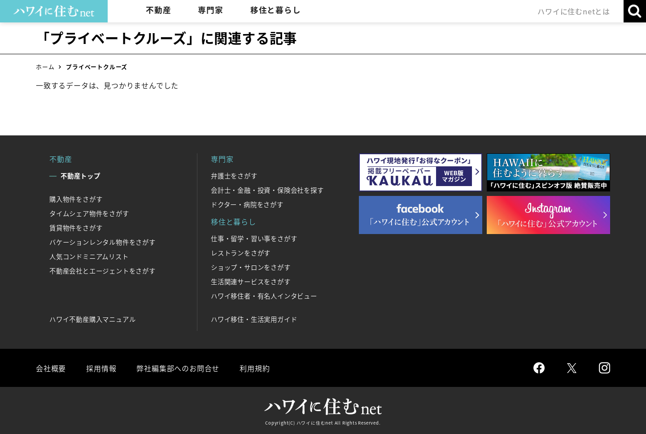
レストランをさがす (241, 253)
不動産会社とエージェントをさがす (102, 271)
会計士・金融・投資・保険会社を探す (267, 190)
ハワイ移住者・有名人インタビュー (264, 296)
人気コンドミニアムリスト (89, 256)
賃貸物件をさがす (75, 228)
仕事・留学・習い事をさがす (254, 238)
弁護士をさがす (234, 176)
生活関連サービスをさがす (251, 281)
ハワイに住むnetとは (573, 11)
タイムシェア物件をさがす (89, 213)
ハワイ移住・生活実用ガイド (254, 319)
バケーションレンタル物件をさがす (102, 242)
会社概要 (51, 368)
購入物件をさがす (75, 199)
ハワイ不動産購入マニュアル (92, 319)
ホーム (45, 66)
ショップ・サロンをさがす (251, 267)
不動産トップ (80, 176)
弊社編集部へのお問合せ (177, 368)
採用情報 (101, 368)
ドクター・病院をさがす (247, 204)
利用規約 (255, 368)
